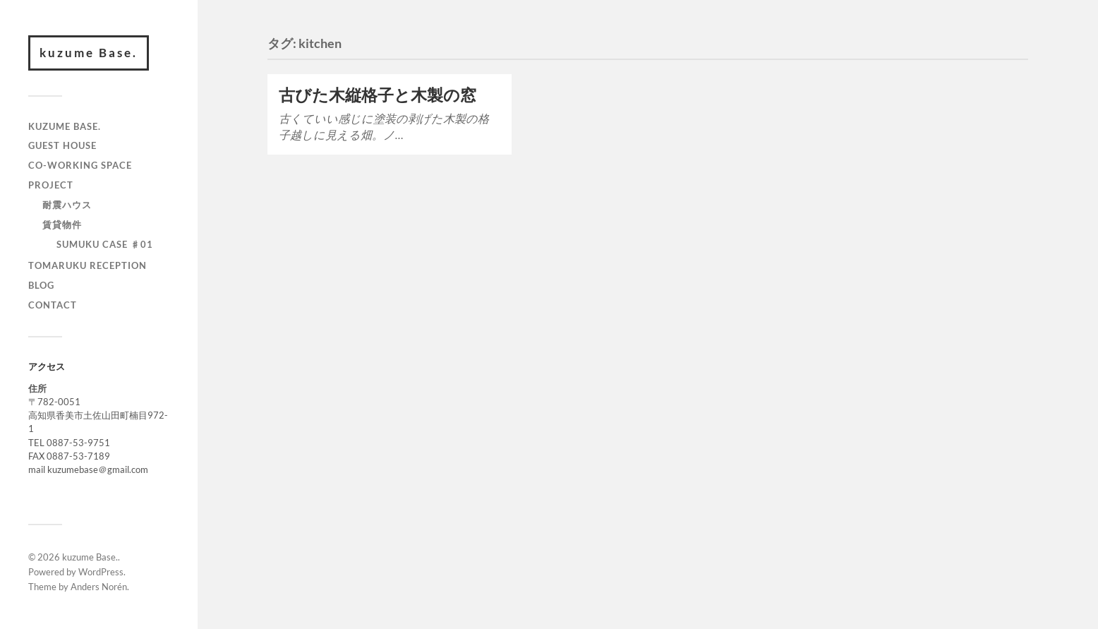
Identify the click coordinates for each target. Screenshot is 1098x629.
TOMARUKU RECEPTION (87, 265)
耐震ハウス (67, 204)
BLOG (41, 285)
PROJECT (50, 185)
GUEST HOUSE (62, 145)
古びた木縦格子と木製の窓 (377, 94)
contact (52, 305)
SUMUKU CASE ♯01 (104, 244)
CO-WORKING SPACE (80, 165)
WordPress (100, 571)
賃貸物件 (62, 224)
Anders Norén (99, 586)
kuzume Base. (89, 52)
